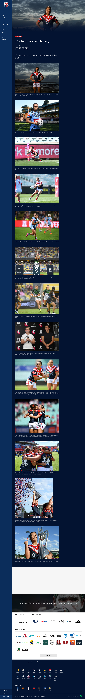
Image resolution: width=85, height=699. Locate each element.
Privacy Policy (23, 696)
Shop (3, 37)
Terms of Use (17, 696)
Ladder (4, 17)
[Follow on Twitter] (34, 662)
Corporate (4, 39)
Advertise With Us (41, 696)
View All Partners (48, 655)
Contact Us (35, 696)
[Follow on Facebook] (31, 662)
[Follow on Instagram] (37, 662)
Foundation (5, 26)
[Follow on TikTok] (28, 662)
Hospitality (5, 24)
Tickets (3, 35)
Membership (4, 32)
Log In (4, 693)
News (3, 10)
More (6, 29)
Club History (18, 36)
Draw (3, 15)
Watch (3, 13)
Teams (3, 20)
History (4, 22)
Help (31, 696)
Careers (28, 696)
